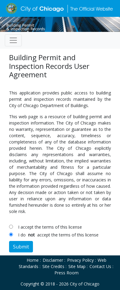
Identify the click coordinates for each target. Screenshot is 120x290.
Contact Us (100, 266)
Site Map (77, 266)
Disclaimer (53, 260)
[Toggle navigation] (13, 40)
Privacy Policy (80, 260)
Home (33, 260)
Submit (21, 246)
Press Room (66, 273)
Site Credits (53, 266)
